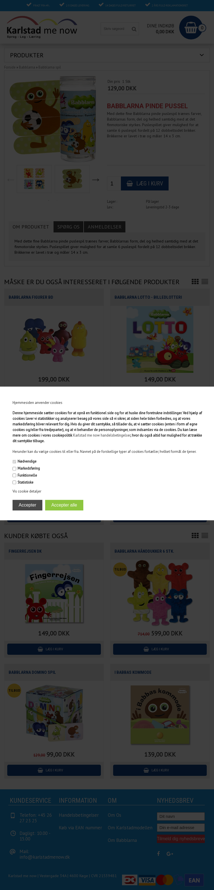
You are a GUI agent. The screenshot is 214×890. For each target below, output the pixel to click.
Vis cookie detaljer (27, 491)
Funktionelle (27, 475)
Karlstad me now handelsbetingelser (101, 435)
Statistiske (25, 482)
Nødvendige (27, 461)
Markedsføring (29, 468)
